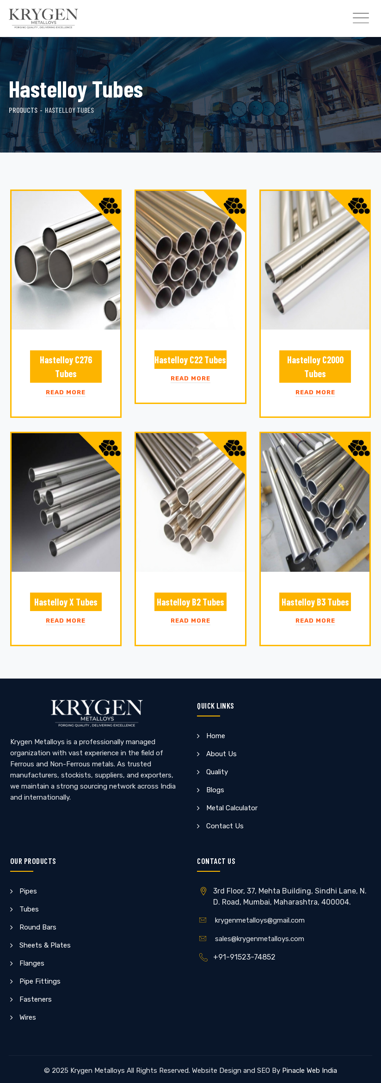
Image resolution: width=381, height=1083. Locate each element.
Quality (217, 772)
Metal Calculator (232, 808)
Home (215, 736)
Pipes (28, 891)
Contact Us (225, 826)
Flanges (31, 963)
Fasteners (35, 999)
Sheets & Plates (45, 945)
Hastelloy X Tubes (66, 601)
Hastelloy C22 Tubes (190, 359)
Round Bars (37, 927)
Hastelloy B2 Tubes (190, 601)
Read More (66, 392)
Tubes (29, 909)
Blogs (215, 790)
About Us (221, 754)
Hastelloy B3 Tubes (315, 601)
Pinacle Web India (309, 1070)
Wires (27, 1017)
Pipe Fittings (40, 981)
